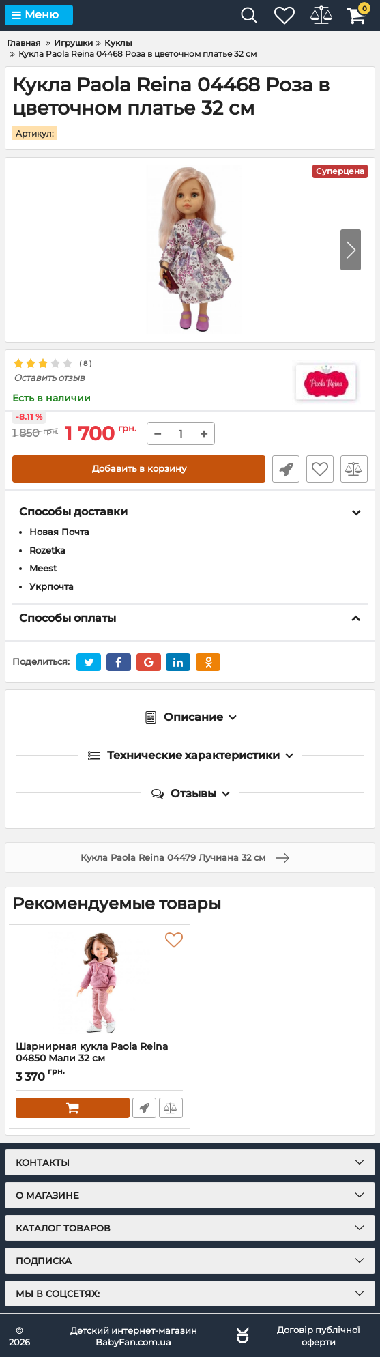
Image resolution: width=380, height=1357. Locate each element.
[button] (350, 249)
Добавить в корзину (138, 468)
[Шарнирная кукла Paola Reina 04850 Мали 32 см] (99, 982)
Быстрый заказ (285, 468)
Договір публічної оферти (318, 1335)
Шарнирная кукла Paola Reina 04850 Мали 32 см (92, 1051)
